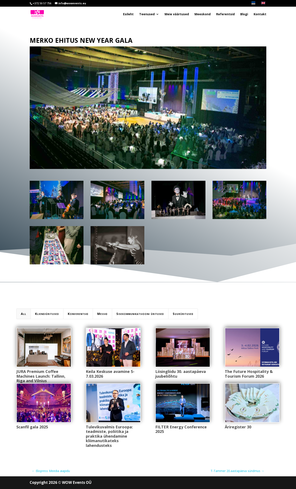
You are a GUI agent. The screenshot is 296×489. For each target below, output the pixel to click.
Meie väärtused (177, 14)
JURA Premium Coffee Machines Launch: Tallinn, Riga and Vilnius (40, 376)
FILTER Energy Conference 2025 (181, 429)
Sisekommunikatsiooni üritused (140, 314)
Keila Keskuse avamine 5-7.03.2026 (110, 374)
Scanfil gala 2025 (32, 426)
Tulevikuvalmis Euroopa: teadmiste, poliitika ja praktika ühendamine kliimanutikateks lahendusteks (109, 436)
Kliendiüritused (47, 314)
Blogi (244, 14)
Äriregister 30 (238, 426)
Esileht (128, 14)
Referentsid (225, 14)
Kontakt (260, 14)
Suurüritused (183, 314)
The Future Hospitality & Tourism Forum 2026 (249, 374)
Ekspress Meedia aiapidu (51, 471)
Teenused (147, 14)
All (23, 314)
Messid (102, 314)
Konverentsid (78, 314)
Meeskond (202, 14)
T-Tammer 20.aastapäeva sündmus (237, 471)
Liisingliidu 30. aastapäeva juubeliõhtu (180, 374)
